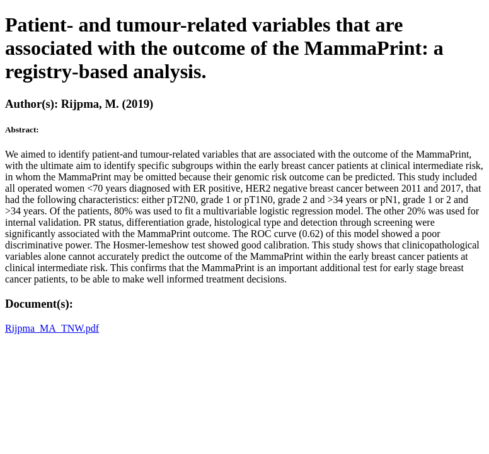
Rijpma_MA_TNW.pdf (52, 328)
